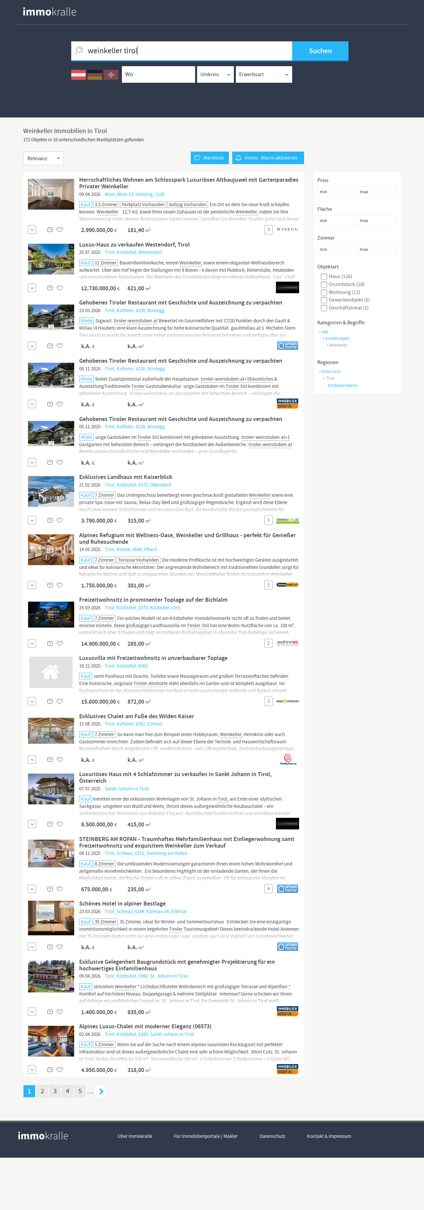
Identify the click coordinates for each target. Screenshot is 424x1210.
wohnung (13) (344, 292)
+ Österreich (330, 371)
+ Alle (323, 332)
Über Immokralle (135, 1189)
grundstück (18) (347, 284)
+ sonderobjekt (335, 338)
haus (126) (340, 276)
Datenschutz (273, 1189)
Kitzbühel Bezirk (341, 385)
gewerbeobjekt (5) (349, 300)
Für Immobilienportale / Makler (206, 1189)
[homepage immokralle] (49, 11)
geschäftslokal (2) (349, 307)
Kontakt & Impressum (330, 1189)
